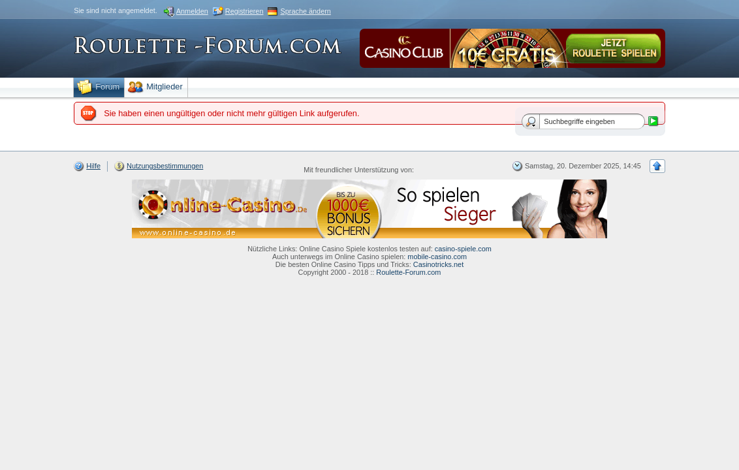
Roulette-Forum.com (408, 272)
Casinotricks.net (438, 264)
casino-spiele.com (463, 249)
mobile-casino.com (437, 256)
